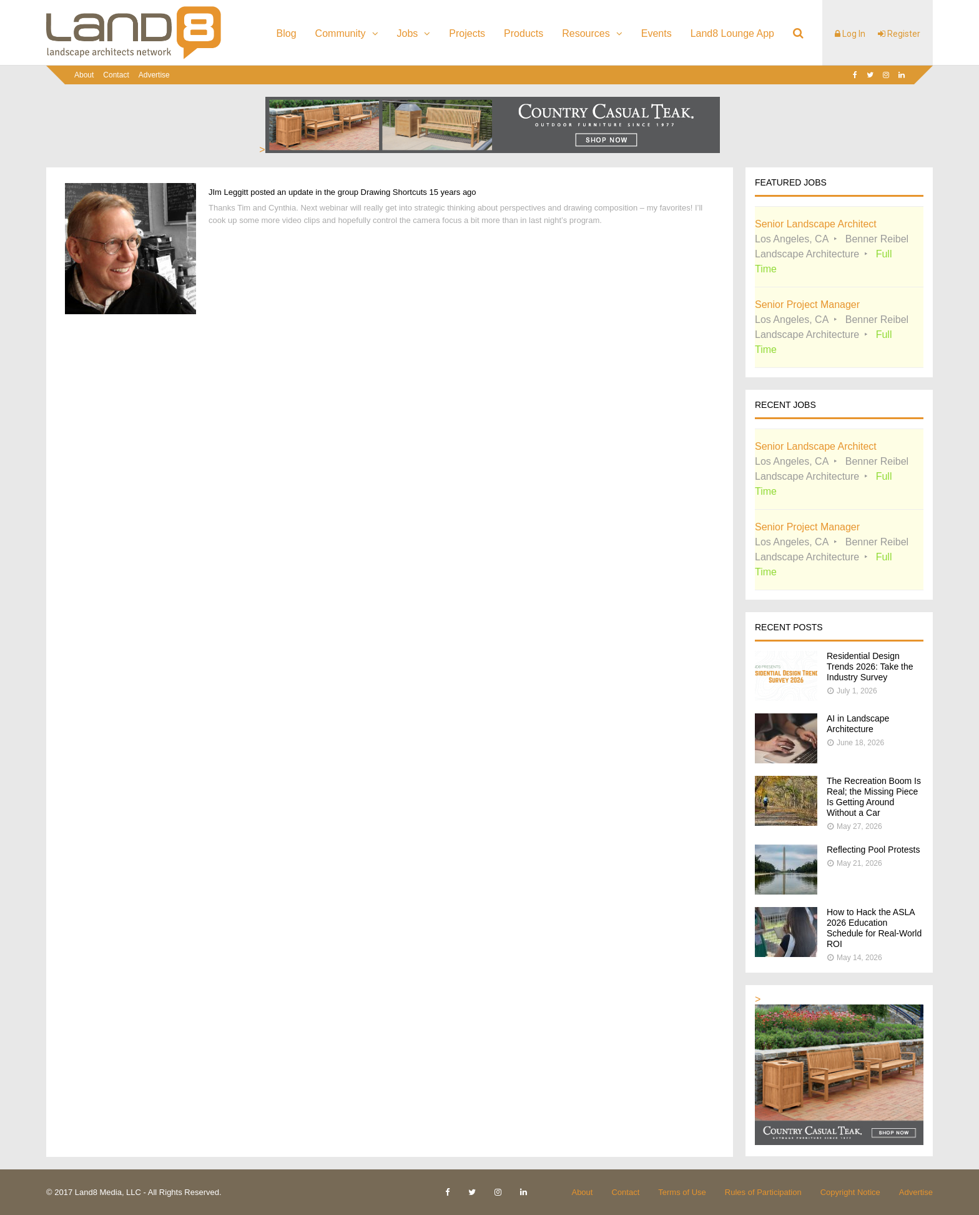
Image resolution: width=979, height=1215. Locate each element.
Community (340, 33)
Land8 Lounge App (732, 33)
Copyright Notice (850, 1192)
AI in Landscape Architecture (858, 723)
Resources (585, 33)
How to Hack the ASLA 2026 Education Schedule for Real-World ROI (874, 928)
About (84, 75)
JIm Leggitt (228, 192)
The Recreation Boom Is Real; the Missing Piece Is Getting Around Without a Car (874, 797)
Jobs (407, 33)
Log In (850, 34)
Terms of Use (682, 1192)
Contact (116, 75)
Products (523, 33)
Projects (467, 33)
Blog (287, 33)
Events (656, 33)
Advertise (154, 75)
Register (899, 34)
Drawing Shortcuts (394, 192)
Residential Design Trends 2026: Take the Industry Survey (870, 666)
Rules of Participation (763, 1192)
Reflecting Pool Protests (873, 850)
